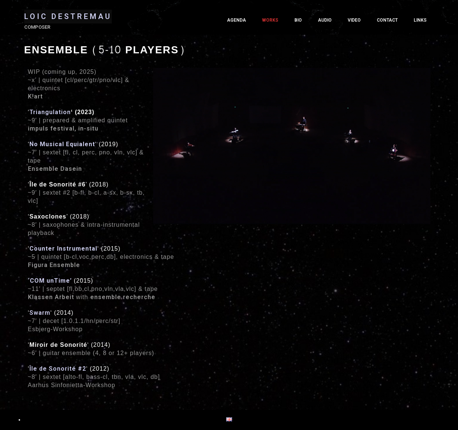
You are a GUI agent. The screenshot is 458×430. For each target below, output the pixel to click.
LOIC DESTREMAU (68, 16)
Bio (298, 20)
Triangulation (50, 112)
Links (420, 20)
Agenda (236, 20)
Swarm (39, 312)
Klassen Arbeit (51, 297)
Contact (387, 20)
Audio (325, 20)
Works (270, 20)
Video (354, 20)
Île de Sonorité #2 (57, 368)
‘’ (50, 280)
